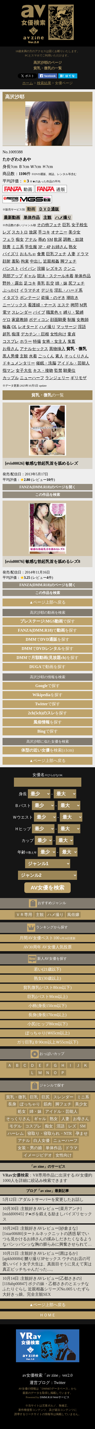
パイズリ (11, 254)
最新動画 (12, 217)
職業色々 (54, 312)
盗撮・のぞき (53, 297)
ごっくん (46, 356)
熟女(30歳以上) (47, 978)
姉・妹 (61, 283)
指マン (9, 370)
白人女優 (41, 1140)
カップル (11, 378)
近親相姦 (51, 261)
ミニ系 (18, 247)
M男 (83, 305)
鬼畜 (71, 341)
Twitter (60, 1382)
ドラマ (83, 254)
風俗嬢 (73, 914)
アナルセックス (34, 349)
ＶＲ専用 (24, 914)
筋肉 (48, 1104)
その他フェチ (49, 225)
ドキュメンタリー (19, 363)
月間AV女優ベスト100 (47, 938)
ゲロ (7, 319)
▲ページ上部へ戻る (47, 602)
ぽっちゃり (30, 1104)
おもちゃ (28, 254)
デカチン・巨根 (35, 334)
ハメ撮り (63, 217)
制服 (71, 319)
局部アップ (13, 276)
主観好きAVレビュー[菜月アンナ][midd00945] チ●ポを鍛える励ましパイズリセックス (47, 1213)
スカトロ (20, 232)
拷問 (74, 305)
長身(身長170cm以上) (47, 1015)
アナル (31, 239)
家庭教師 (20, 319)
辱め (42, 239)
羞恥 (16, 261)
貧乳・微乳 (16, 1097)
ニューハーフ (32, 378)
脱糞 (7, 247)
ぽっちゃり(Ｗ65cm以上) (47, 1033)
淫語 (82, 327)
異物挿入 (57, 349)
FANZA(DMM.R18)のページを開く (47, 487)
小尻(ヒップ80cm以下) (47, 1024)
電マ (7, 312)
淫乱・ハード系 (68, 290)
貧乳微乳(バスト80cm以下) (47, 987)
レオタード (28, 327)
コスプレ (11, 341)
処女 (22, 1111)
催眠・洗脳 (46, 363)
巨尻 (46, 1097)
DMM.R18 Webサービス (54, 1397)
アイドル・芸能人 (73, 363)
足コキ (30, 283)
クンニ (69, 268)
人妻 (71, 254)
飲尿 (58, 239)
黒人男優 (11, 356)
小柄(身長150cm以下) (47, 1006)
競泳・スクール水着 (55, 276)
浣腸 (41, 268)
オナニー (59, 232)
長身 (12, 1104)
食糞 (41, 254)
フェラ (9, 239)
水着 (33, 356)
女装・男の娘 (30, 1148)
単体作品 (32, 217)
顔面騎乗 (58, 319)
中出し (36, 261)
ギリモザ (78, 378)
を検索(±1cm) (47, 750)
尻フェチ (76, 283)
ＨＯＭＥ (48, 1315)
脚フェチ (68, 261)
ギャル (30, 276)
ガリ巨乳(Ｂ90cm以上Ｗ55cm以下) (47, 1042)
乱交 (50, 283)
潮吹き (72, 297)
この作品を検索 (47, 495)
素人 (59, 356)
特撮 (37, 341)
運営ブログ (40, 1382)
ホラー (26, 341)
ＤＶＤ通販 (49, 209)
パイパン (28, 268)
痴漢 (16, 334)
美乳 (41, 283)
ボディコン (39, 319)
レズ (7, 232)
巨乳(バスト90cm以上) (47, 996)
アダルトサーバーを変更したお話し (51, 1199)
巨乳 (66, 225)
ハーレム (16, 1133)
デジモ (47, 290)
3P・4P (44, 247)
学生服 (31, 247)
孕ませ (81, 1133)
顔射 (7, 261)
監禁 (58, 370)
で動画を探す (47, 667)
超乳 (7, 334)
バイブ (39, 312)
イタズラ (11, 297)
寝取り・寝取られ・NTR (49, 1133)
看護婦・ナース (42, 305)
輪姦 (7, 327)
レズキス (54, 268)
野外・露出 (13, 283)
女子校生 (79, 225)
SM (50, 239)
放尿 (33, 232)
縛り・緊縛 (73, 312)
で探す (47, 621)
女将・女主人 (54, 341)
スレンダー (22, 312)
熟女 (73, 247)
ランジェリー (57, 378)
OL (14, 327)
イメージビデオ (38, 1155)
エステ (63, 305)
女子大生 (24, 370)
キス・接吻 (43, 370)
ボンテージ (30, 297)
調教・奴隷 (73, 239)
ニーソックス (15, 305)
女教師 (83, 319)
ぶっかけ (11, 290)
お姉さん (59, 247)
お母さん (11, 349)
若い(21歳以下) (47, 969)
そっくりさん (76, 356)
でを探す (47, 630)
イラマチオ (30, 290)
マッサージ (66, 327)
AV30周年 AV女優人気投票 (47, 947)
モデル (15, 1126)
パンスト (11, 268)
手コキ (44, 232)
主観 (47, 217)
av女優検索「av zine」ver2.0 (47, 1375)
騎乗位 (69, 370)
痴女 (20, 239)
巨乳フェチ (56, 254)
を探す (47, 695)
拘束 (25, 261)
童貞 (71, 334)
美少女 (74, 232)
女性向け (58, 334)
